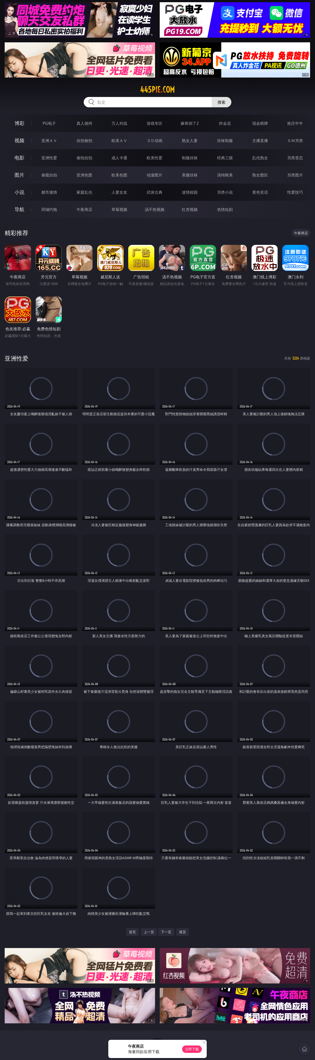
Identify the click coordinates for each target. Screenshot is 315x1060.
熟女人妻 (190, 140)
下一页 (166, 932)
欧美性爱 (154, 157)
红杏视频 (190, 209)
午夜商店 (84, 209)
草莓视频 (119, 209)
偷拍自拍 (84, 157)
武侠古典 (154, 192)
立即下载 (192, 1049)
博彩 (19, 123)
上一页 (149, 932)
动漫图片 (154, 175)
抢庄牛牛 (295, 123)
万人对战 (119, 123)
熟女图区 (260, 175)
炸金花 (225, 123)
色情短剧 (225, 209)
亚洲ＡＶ (49, 140)
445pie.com (157, 90)
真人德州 (84, 123)
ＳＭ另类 (295, 140)
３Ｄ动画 (154, 140)
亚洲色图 (84, 175)
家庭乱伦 (84, 192)
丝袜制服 (225, 140)
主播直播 (260, 140)
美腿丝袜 (190, 175)
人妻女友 (119, 192)
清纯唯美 (225, 175)
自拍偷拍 (84, 140)
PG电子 (49, 123)
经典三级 (225, 157)
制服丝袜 (190, 157)
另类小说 (225, 192)
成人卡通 (119, 157)
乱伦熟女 (260, 157)
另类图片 (295, 175)
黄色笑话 (260, 192)
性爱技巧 (295, 192)
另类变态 (295, 157)
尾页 (182, 932)
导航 (19, 209)
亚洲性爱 (49, 157)
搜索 (221, 102)
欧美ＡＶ (119, 140)
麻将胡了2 (190, 123)
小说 (19, 192)
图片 (19, 175)
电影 (19, 157)
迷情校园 (190, 192)
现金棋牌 (260, 123)
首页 (132, 932)
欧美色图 (119, 175)
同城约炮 (49, 209)
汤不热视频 (154, 209)
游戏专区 (154, 123)
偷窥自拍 (49, 175)
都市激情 (49, 192)
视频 (19, 140)
